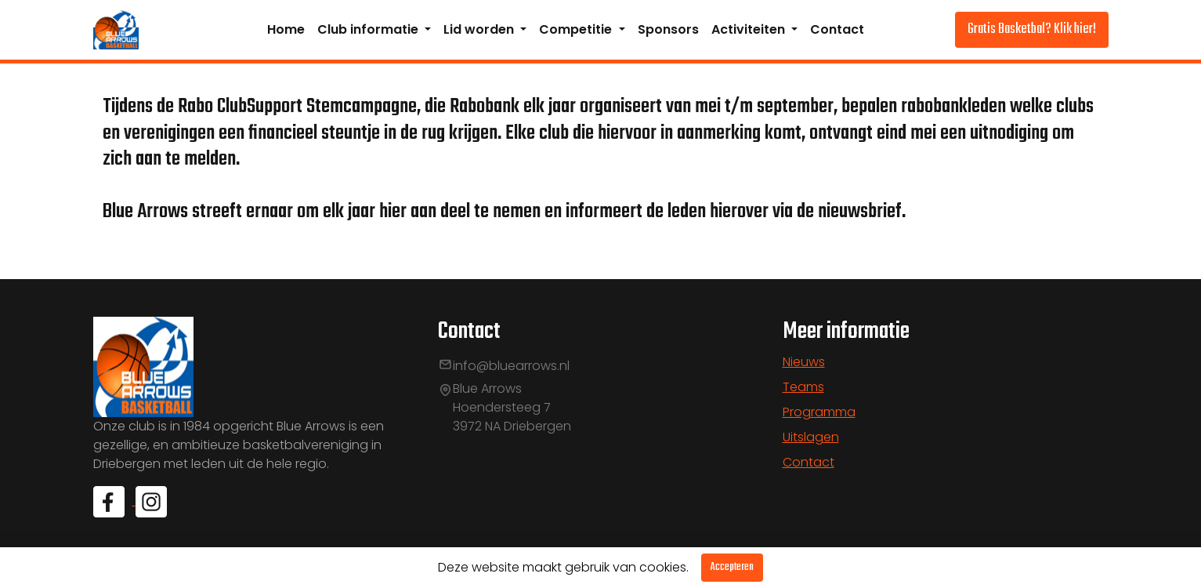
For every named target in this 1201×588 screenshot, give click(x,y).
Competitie (577, 29)
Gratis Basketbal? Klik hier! (1032, 29)
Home (286, 29)
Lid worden (480, 29)
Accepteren (732, 567)
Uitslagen (811, 437)
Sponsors (668, 29)
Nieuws (804, 362)
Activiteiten (749, 29)
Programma (819, 412)
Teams (803, 387)
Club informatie (369, 29)
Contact (837, 29)
